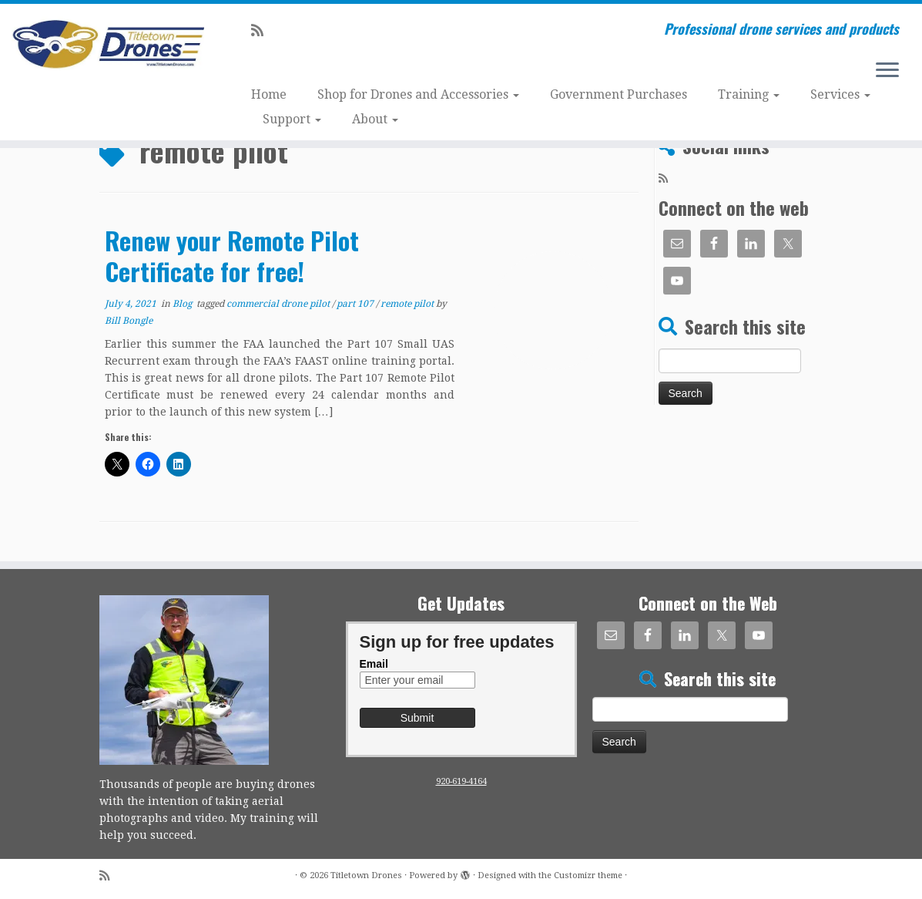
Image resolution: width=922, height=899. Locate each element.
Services (840, 94)
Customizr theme (588, 875)
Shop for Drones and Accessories (418, 94)
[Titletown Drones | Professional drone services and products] (108, 45)
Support (292, 119)
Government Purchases (618, 94)
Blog (183, 303)
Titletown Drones (366, 875)
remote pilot (408, 303)
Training (749, 94)
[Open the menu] (887, 70)
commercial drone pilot (279, 303)
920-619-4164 (461, 781)
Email (374, 664)
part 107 (356, 303)
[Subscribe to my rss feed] (262, 30)
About (375, 119)
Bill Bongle (129, 320)
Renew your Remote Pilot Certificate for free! (232, 255)
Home (269, 94)
